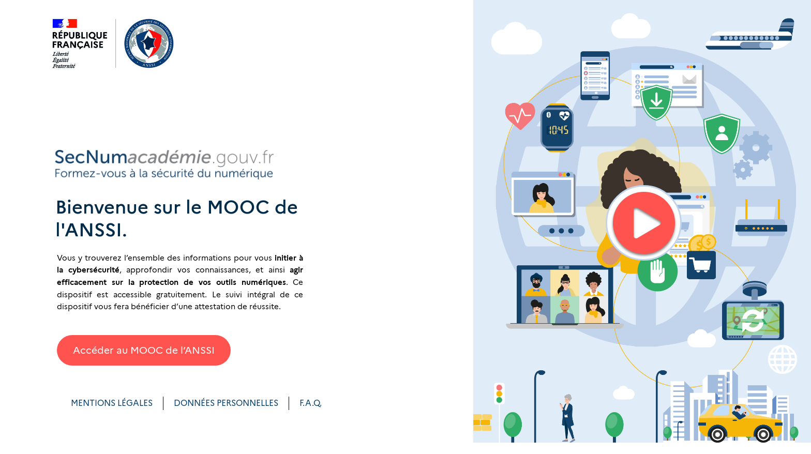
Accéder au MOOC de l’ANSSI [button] (144, 350)
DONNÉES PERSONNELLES (226, 403)
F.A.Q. (310, 403)
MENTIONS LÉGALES (112, 403)
